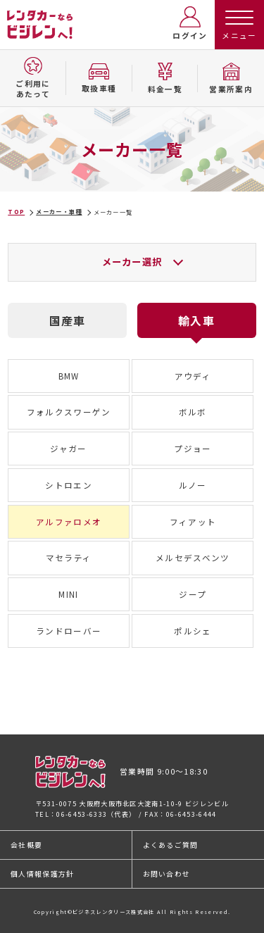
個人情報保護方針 (43, 873)
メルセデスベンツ (193, 557)
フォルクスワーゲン (69, 412)
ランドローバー (68, 631)
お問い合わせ (167, 873)
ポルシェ (192, 631)
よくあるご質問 (171, 844)
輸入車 (196, 320)
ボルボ (193, 412)
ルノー (193, 485)
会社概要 (26, 844)
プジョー (192, 448)
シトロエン (68, 485)
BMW (69, 376)
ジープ (192, 594)
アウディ (193, 376)
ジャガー (68, 448)
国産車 (67, 320)
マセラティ (69, 557)
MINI (68, 594)
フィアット (193, 521)
